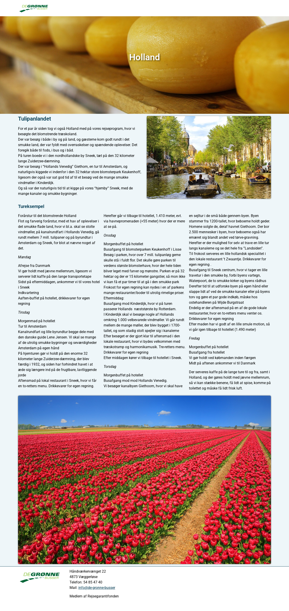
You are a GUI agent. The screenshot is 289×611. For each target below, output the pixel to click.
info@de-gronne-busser (96, 587)
